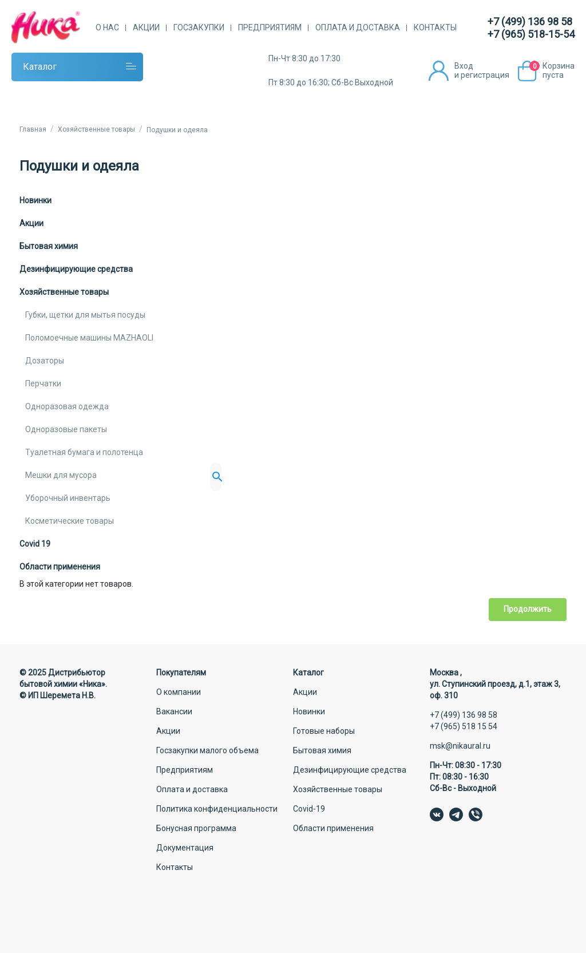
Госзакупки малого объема (207, 750)
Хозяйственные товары (64, 291)
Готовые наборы (324, 730)
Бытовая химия (48, 246)
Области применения (59, 566)
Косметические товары (69, 520)
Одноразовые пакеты (66, 429)
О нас (107, 27)
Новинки (35, 200)
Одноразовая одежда (67, 406)
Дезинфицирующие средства (76, 269)
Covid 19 (34, 543)
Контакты (435, 27)
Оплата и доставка (357, 27)
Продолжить (528, 609)
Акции (146, 27)
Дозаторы (44, 360)
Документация (184, 847)
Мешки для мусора (61, 475)
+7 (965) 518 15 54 (463, 726)
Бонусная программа (196, 828)
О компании (178, 692)
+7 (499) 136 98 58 (530, 21)
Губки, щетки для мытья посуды (85, 314)
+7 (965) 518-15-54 (531, 34)
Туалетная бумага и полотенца (84, 452)
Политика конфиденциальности (217, 808)
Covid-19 (309, 808)
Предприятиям (270, 27)
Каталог (40, 66)
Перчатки (43, 383)
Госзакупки (198, 27)
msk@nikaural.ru (460, 745)
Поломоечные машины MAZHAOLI (89, 337)
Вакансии (174, 711)
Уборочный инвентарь (67, 498)
